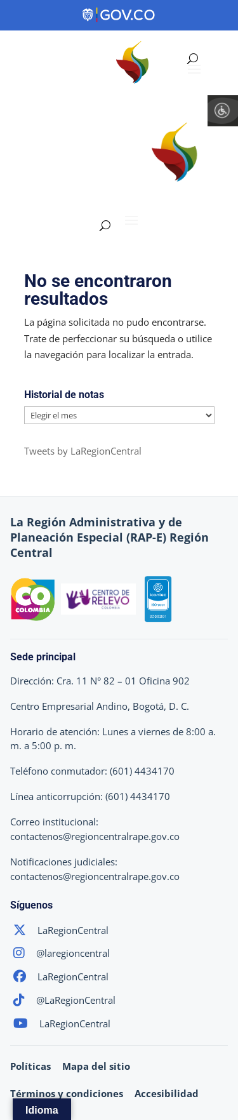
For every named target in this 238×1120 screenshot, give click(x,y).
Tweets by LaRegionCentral (83, 450)
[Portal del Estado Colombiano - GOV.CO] (119, 15)
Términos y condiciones (66, 1093)
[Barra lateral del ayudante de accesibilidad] (223, 110)
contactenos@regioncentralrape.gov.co (95, 836)
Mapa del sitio (96, 1066)
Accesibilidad (167, 1093)
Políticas (30, 1066)
